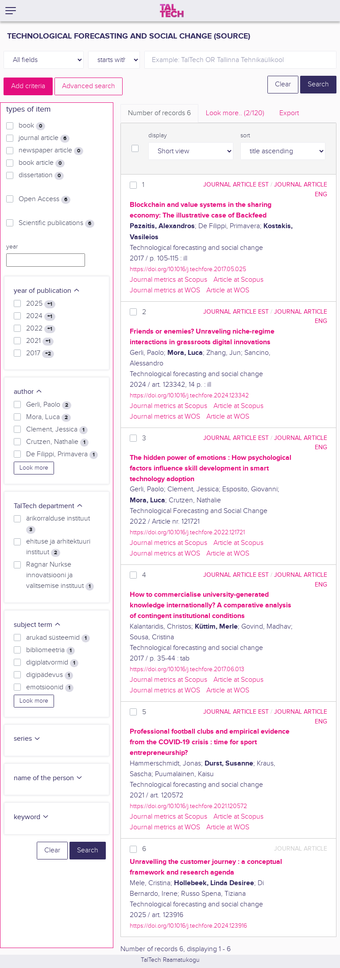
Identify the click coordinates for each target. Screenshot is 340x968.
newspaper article (51, 150)
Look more (33, 467)
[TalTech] (171, 11)
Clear (283, 84)
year (12, 246)
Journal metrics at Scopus (168, 280)
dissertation (41, 175)
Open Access (44, 199)
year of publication (47, 291)
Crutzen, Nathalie (57, 442)
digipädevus (49, 675)
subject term (37, 625)
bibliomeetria (50, 650)
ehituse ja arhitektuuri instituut (58, 547)
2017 (40, 353)
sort (245, 135)
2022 (40, 328)
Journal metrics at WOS (165, 290)
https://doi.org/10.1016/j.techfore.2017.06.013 (187, 669)
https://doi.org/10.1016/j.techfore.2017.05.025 (188, 269)
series (27, 739)
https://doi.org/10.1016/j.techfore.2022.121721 (187, 532)
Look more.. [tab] (235, 113)
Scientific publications (56, 223)
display (157, 135)
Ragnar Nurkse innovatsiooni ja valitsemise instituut (60, 575)
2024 (40, 316)
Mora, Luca (48, 417)
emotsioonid (49, 687)
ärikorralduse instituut (58, 524)
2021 (40, 341)
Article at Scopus (238, 280)
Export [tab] (289, 113)
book (32, 125)
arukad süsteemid (58, 638)
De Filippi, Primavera (62, 454)
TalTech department (48, 506)
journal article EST (236, 184)
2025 (40, 303)
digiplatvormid (52, 662)
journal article (44, 138)
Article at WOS (227, 290)
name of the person (48, 778)
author (28, 392)
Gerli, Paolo (48, 404)
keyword (31, 817)
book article (42, 163)
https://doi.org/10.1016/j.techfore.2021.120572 (188, 806)
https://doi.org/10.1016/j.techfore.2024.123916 (188, 925)
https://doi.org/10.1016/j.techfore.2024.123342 (189, 395)
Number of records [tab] (159, 113)
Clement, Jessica (57, 429)
